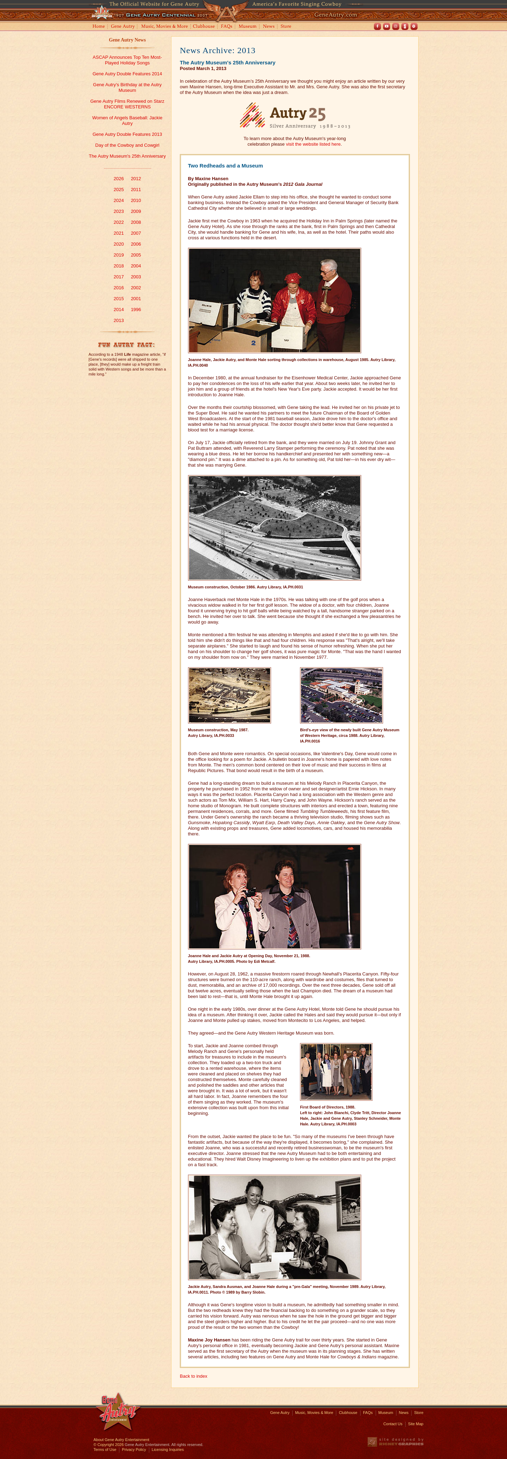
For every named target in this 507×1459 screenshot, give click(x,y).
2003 (136, 276)
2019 (119, 255)
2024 (119, 200)
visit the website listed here (313, 144)
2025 (119, 189)
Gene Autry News (127, 40)
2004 (136, 266)
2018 (119, 266)
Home (98, 27)
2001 (136, 298)
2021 (119, 233)
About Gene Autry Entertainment (121, 1440)
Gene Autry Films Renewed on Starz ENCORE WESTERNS (127, 104)
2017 (119, 276)
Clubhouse (204, 27)
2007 (136, 233)
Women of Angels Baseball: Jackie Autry (127, 120)
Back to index (193, 1376)
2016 (119, 287)
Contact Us (392, 1424)
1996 (136, 309)
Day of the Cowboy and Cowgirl (127, 145)
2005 (136, 255)
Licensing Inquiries (168, 1449)
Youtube (386, 26)
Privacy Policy (134, 1449)
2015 (119, 298)
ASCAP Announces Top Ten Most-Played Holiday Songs (127, 60)
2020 (119, 244)
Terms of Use (105, 1449)
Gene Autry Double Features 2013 (127, 134)
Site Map (415, 1424)
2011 (136, 189)
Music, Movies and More (165, 27)
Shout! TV (404, 26)
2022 (119, 222)
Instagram (395, 26)
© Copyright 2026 (109, 1444)
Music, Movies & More (314, 1412)
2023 (119, 211)
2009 (136, 211)
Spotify (414, 26)
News (269, 27)
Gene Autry (123, 27)
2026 (119, 178)
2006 (136, 244)
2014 (119, 309)
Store (287, 27)
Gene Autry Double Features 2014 (127, 73)
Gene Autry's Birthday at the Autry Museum (127, 87)
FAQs (227, 27)
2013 (119, 320)
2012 (136, 178)
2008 (136, 222)
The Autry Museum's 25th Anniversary (127, 156)
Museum (248, 27)
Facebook (377, 26)
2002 (136, 287)
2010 (136, 200)
